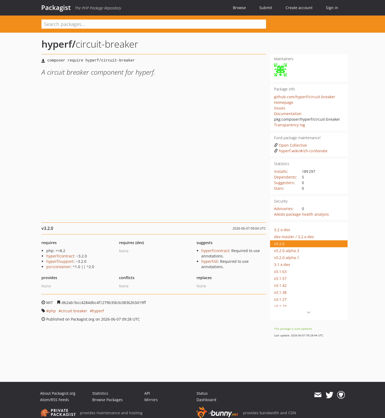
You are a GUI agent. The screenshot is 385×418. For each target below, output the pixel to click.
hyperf (98, 310)
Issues (279, 108)
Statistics (100, 393)
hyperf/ (58, 44)
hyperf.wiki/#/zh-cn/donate (301, 150)
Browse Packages (107, 399)
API (147, 393)
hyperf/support (60, 261)
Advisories (283, 208)
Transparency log (289, 124)
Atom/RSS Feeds (54, 399)
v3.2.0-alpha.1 (286, 257)
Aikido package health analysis (301, 214)
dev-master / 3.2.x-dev (294, 236)
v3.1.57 (280, 278)
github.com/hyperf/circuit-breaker (304, 96)
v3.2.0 (279, 243)
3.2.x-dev (282, 229)
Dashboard (206, 399)
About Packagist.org (57, 393)
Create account (299, 7)
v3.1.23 (280, 306)
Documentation (288, 113)
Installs (280, 171)
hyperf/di (209, 261)
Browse (239, 7)
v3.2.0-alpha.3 (286, 250)
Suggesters (284, 182)
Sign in (332, 7)
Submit (265, 7)
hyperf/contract (60, 256)
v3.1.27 (280, 299)
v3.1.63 (280, 271)
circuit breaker (74, 310)
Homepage (283, 102)
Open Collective (290, 145)
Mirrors (151, 399)
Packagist (56, 7)
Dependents (285, 177)
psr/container (58, 266)
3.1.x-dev (282, 264)
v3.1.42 (280, 285)
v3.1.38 (280, 292)
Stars (278, 188)
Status (202, 393)
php (52, 310)
